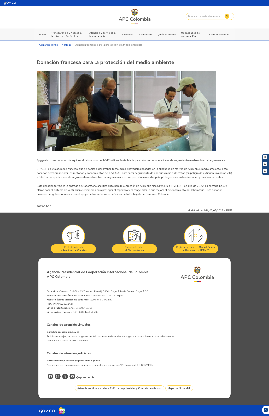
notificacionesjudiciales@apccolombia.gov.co (73, 360)
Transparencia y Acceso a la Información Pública (66, 34)
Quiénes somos (167, 34)
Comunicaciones (219, 34)
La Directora (145, 34)
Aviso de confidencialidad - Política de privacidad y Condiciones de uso (119, 388)
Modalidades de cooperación (190, 34)
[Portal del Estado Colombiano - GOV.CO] (10, 3)
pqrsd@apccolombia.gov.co (63, 332)
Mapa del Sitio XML (179, 388)
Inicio (42, 34)
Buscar (226, 16)
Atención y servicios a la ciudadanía (102, 34)
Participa (127, 34)
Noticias (66, 45)
